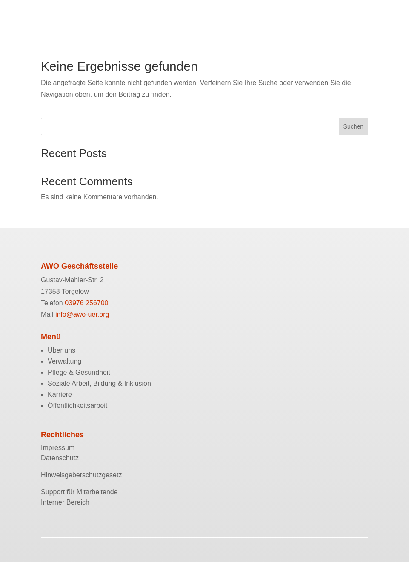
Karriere (60, 394)
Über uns (61, 350)
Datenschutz (60, 458)
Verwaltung (64, 361)
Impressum (57, 447)
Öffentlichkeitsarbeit (77, 405)
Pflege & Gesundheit (79, 372)
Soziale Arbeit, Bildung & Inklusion (99, 383)
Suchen (353, 126)
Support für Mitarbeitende (79, 492)
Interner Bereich (65, 502)
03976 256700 (86, 303)
